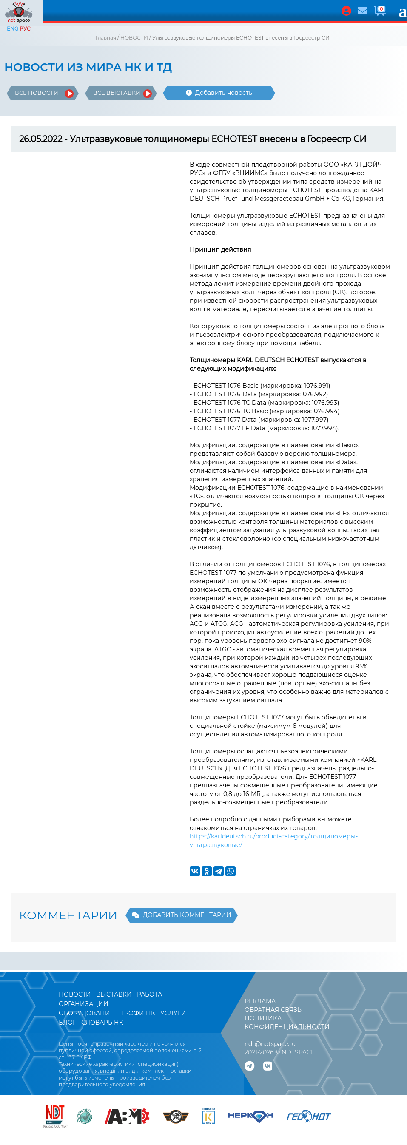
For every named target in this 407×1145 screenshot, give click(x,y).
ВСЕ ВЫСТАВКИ (116, 92)
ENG (12, 29)
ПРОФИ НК (137, 1013)
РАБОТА (149, 994)
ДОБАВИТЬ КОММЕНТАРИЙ (181, 915)
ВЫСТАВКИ (115, 994)
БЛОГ (67, 1022)
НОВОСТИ (134, 37)
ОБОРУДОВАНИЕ (86, 1013)
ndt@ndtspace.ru (270, 1044)
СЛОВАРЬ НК (102, 1022)
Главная (106, 37)
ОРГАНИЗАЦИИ (83, 1004)
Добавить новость (219, 93)
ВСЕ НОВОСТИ (36, 92)
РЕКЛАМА (260, 1001)
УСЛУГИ (173, 1013)
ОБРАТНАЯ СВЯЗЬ (273, 1010)
